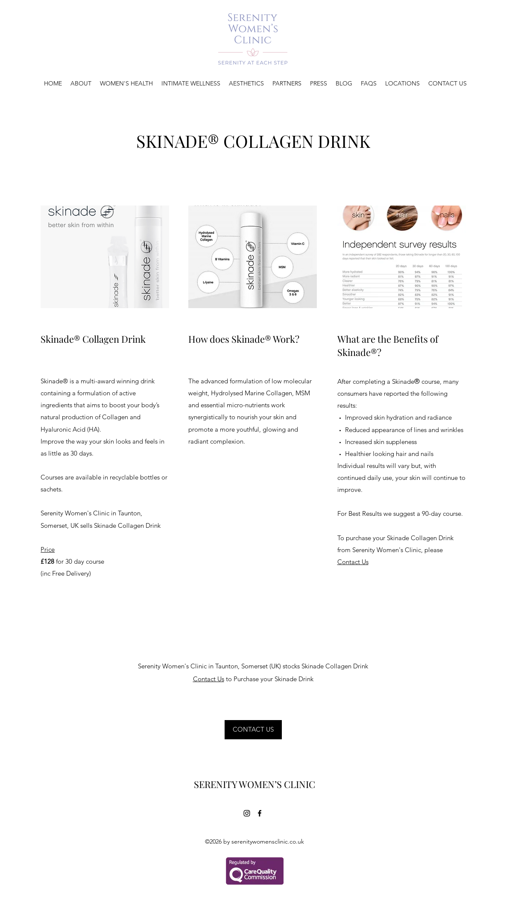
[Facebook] (259, 813)
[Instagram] (247, 813)
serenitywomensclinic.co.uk (267, 841)
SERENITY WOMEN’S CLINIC (254, 784)
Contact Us (353, 562)
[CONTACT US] (253, 729)
